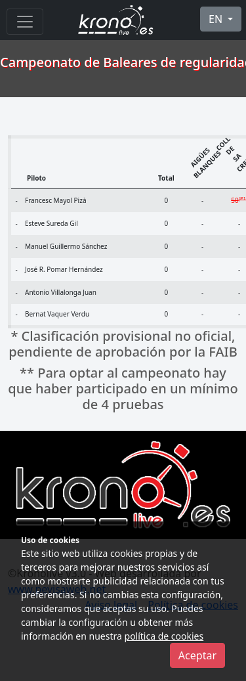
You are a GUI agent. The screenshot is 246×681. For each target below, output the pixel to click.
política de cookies (164, 636)
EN (217, 19)
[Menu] (25, 22)
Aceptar (197, 655)
